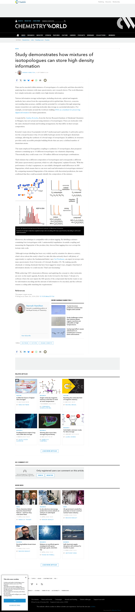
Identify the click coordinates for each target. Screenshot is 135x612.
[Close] (26, 577)
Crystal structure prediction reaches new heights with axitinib (74, 307)
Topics (33, 578)
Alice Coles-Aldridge (22, 440)
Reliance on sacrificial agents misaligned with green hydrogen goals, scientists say (49, 546)
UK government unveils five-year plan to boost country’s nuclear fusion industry (72, 511)
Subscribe (36, 21)
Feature (18, 395)
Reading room (39, 40)
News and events (46, 599)
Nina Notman (24, 405)
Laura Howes (71, 437)
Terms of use (46, 590)
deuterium (25, 343)
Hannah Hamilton (28, 72)
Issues (39, 578)
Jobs (32, 40)
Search (64, 21)
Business (19, 542)
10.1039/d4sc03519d (47, 296)
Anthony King (71, 553)
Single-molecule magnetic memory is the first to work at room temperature (49, 399)
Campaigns (58, 599)
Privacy (30, 590)
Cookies (37, 590)
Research (43, 395)
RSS (55, 578)
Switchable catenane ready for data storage (72, 431)
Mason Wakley (48, 519)
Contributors (47, 578)
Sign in (40, 475)
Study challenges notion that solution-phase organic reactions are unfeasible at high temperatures (75, 321)
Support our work (99, 599)
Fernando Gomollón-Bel (45, 407)
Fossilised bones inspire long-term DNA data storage (26, 433)
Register (28, 21)
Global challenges (85, 599)
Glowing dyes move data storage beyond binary (48, 433)
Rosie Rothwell (48, 555)
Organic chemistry (46, 343)
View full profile (26, 335)
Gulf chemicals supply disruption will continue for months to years (72, 546)
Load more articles (49, 451)
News (17, 49)
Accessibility (56, 590)
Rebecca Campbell (44, 440)
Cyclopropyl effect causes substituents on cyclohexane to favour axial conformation (75, 331)
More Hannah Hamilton (61, 300)
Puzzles (47, 40)
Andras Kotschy (32, 118)
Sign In (20, 21)
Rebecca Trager (25, 519)
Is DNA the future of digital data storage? (25, 398)
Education (108, 2)
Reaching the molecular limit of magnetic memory (72, 398)
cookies (92, 606)
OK (15, 600)
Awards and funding (71, 599)
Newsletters (25, 40)
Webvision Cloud (116, 610)
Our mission (35, 599)
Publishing (101, 2)
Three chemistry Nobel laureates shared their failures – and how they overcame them (24, 511)
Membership (116, 2)
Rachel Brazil (71, 405)
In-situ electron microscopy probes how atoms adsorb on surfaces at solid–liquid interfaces (49, 511)
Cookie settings (14, 605)
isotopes (34, 343)
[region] (14, 593)
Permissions (65, 590)
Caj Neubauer (59, 259)
